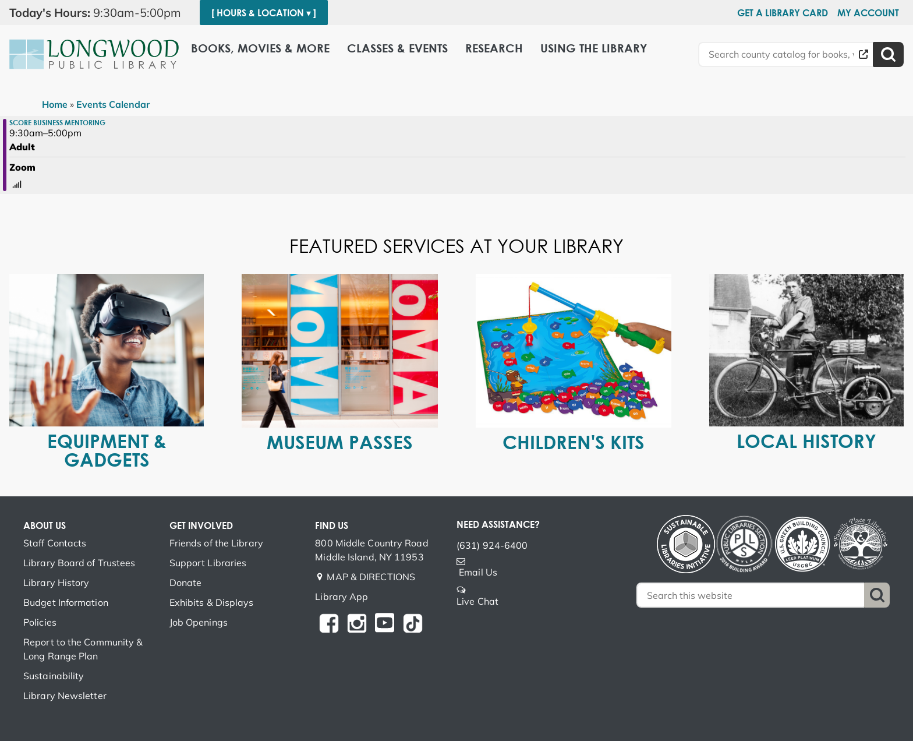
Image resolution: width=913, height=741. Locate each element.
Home (55, 104)
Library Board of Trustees (79, 563)
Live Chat (477, 601)
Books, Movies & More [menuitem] (260, 47)
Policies (39, 622)
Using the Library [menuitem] (593, 47)
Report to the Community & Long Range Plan (83, 649)
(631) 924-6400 (492, 545)
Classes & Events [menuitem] (397, 47)
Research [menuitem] (494, 47)
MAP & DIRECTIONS (371, 577)
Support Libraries (208, 563)
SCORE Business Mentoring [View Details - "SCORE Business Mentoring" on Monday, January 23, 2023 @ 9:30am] (57, 122)
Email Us (478, 572)
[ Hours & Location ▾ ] (263, 13)
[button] (99, 13)
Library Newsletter (65, 695)
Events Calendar (113, 104)
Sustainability (53, 676)
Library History (56, 582)
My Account (868, 13)
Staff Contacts (54, 543)
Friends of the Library (216, 543)
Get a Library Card (782, 13)
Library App (341, 596)
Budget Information (65, 602)
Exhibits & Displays (211, 602)
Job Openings (198, 622)
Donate (185, 582)
